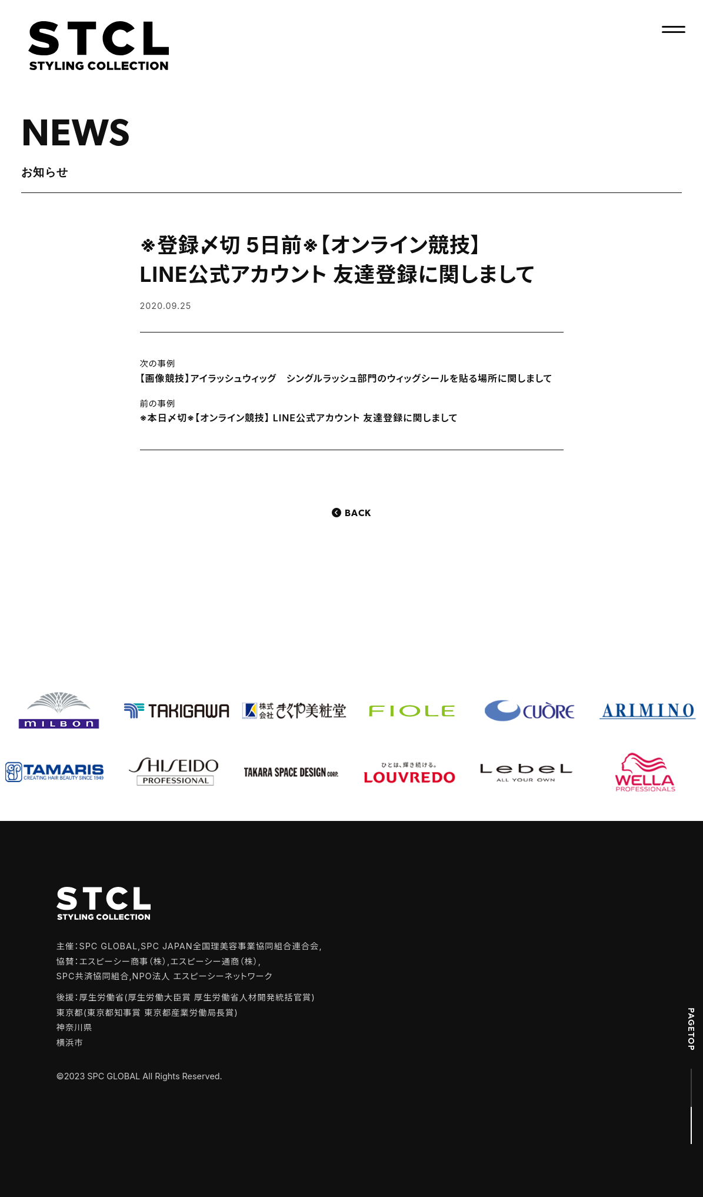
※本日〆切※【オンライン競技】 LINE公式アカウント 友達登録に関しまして (299, 418)
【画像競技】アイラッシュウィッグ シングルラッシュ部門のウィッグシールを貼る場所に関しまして (346, 378)
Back (358, 513)
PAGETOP (691, 1029)
